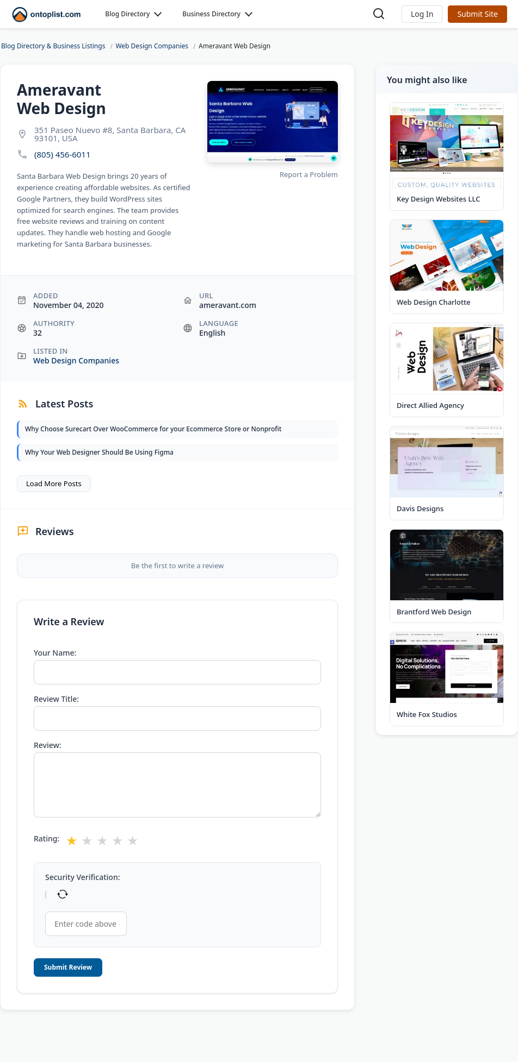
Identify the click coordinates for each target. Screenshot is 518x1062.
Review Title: (56, 699)
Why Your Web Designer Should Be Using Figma (99, 452)
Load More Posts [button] (54, 483)
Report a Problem (309, 174)
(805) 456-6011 (62, 154)
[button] (422, 14)
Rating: (46, 839)
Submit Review (68, 967)
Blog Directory (127, 13)
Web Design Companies (76, 360)
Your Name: (55, 653)
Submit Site (477, 14)
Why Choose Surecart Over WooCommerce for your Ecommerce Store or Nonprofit (153, 428)
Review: (47, 745)
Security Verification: (82, 877)
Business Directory (211, 13)
